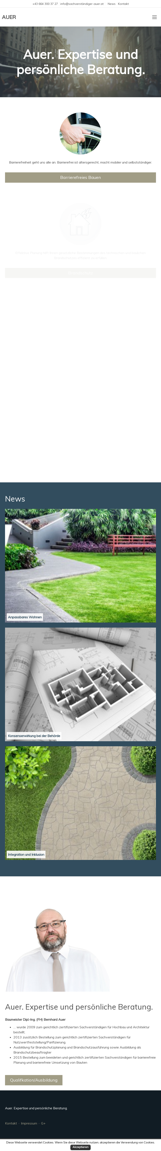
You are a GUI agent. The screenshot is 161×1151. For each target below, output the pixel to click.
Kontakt (123, 4)
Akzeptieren (80, 1147)
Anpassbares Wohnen (25, 617)
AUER (9, 17)
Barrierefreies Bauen (80, 177)
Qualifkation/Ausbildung (33, 1080)
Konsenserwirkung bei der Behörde (34, 736)
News (112, 4)
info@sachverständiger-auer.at (82, 4)
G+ (43, 1123)
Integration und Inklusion (26, 854)
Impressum (29, 1123)
